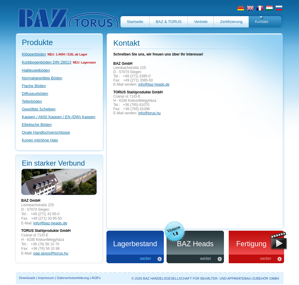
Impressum (46, 278)
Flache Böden (34, 86)
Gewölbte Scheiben (39, 109)
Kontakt (261, 21)
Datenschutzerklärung (73, 278)
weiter (145, 258)
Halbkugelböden (36, 70)
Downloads (27, 278)
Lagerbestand (135, 244)
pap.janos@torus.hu (50, 253)
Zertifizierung (231, 21)
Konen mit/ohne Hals (40, 140)
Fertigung (251, 244)
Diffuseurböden (35, 93)
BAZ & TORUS (168, 21)
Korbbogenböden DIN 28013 (46, 62)
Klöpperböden (34, 54)
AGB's (96, 278)
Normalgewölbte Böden (42, 78)
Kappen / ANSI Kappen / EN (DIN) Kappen (58, 117)
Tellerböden (32, 101)
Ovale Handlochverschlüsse (46, 132)
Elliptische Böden (37, 124)
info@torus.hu (149, 113)
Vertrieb (201, 21)
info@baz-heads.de (50, 223)
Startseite (135, 21)
